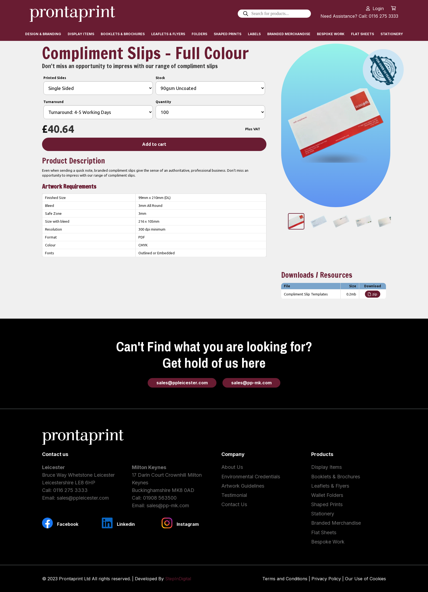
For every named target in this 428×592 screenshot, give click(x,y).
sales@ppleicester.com (83, 498)
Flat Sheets (323, 532)
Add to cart (154, 144)
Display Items (326, 467)
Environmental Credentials (250, 476)
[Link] (72, 13)
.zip (372, 294)
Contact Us (234, 504)
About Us (232, 467)
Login (378, 8)
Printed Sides (54, 78)
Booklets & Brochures (335, 476)
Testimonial (234, 495)
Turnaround (53, 102)
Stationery (322, 514)
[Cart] (393, 8)
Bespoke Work (327, 542)
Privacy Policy (326, 578)
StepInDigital (178, 578)
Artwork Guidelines (242, 486)
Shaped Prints (327, 504)
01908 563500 (160, 498)
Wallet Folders (327, 495)
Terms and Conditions (284, 578)
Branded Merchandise (336, 523)
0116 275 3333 (70, 490)
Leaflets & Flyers (330, 486)
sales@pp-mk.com (168, 505)
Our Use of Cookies (365, 578)
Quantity (163, 102)
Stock (160, 78)
